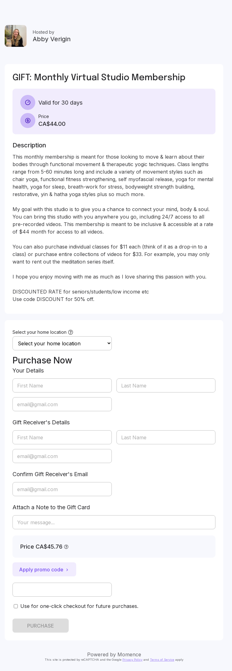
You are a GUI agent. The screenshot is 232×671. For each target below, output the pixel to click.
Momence (129, 654)
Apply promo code (44, 569)
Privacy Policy (132, 659)
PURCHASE (40, 626)
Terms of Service (162, 659)
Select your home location (39, 332)
